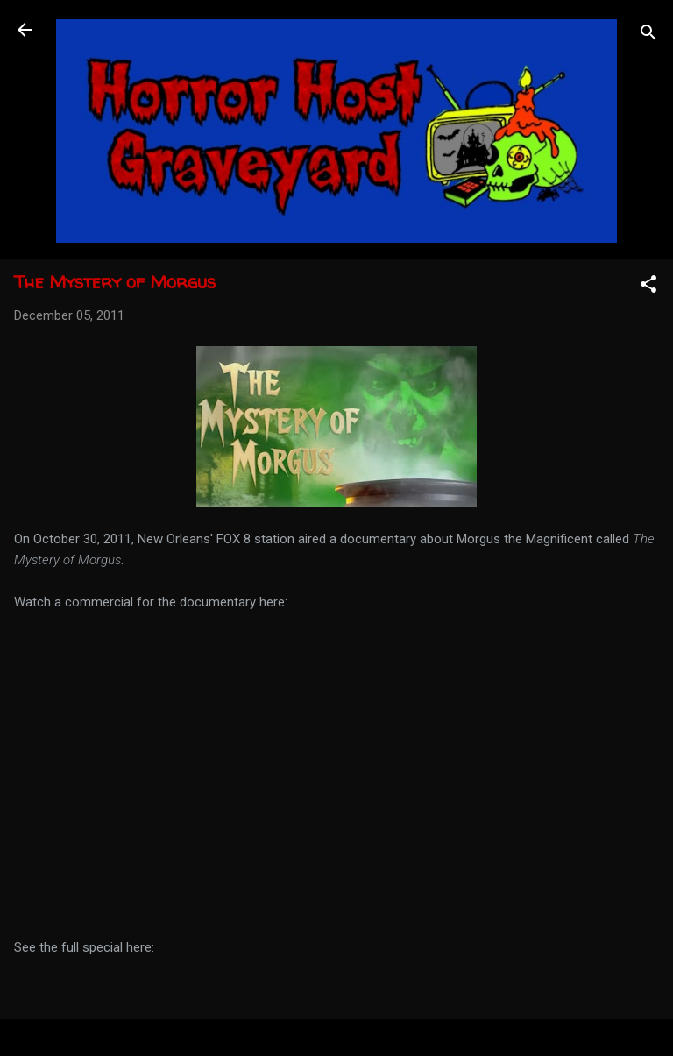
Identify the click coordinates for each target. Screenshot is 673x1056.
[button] (648, 287)
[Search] (648, 35)
